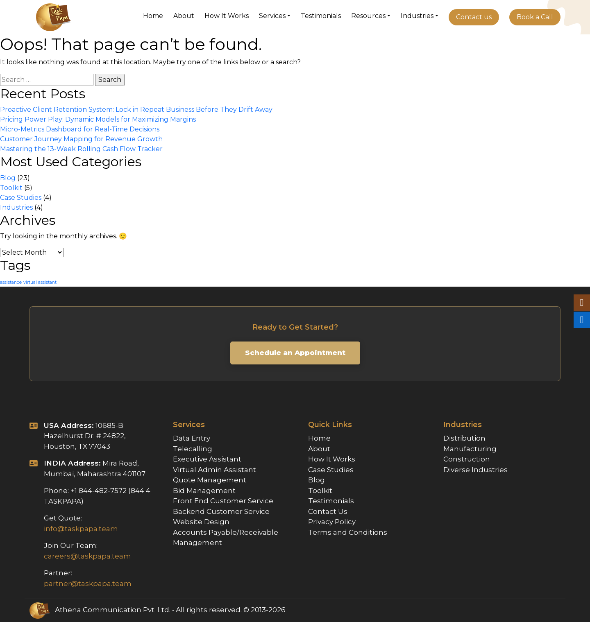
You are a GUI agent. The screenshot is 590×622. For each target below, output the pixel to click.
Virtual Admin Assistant (214, 470)
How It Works (226, 16)
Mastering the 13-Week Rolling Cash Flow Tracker (81, 149)
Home (153, 16)
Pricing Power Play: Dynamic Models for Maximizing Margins (98, 119)
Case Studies (20, 197)
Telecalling (192, 449)
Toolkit (11, 188)
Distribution (464, 438)
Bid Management (204, 490)
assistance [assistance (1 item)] (11, 282)
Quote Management (209, 480)
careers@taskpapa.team (87, 556)
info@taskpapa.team (81, 529)
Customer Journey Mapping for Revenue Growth (81, 139)
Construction (466, 459)
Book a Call (535, 17)
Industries (16, 207)
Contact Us (327, 511)
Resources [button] (368, 16)
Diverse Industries (475, 470)
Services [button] (272, 16)
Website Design (201, 522)
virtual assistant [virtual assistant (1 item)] (40, 282)
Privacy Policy (332, 522)
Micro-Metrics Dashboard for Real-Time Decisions (79, 129)
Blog (8, 178)
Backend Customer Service (221, 511)
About (183, 16)
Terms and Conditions (347, 532)
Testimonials (321, 16)
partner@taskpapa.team (88, 583)
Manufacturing (470, 449)
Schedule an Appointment (295, 352)
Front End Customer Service (223, 501)
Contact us (474, 17)
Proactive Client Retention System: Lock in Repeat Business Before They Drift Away (136, 109)
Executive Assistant (207, 459)
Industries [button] (417, 16)
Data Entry (191, 438)
